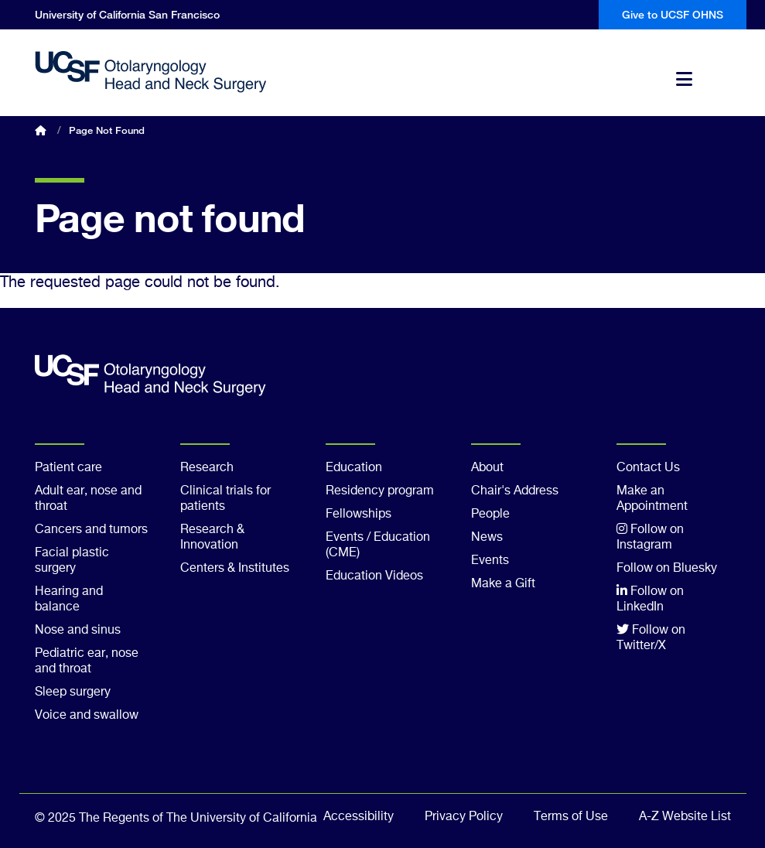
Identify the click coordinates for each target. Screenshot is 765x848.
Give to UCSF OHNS (672, 14)
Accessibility (358, 817)
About (487, 468)
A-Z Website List (685, 817)
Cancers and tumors (91, 530)
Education (354, 468)
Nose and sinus (78, 630)
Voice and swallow (86, 716)
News (487, 538)
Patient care (68, 468)
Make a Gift (503, 584)
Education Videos (374, 576)
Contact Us (648, 468)
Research (207, 468)
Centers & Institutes (234, 568)
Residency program (380, 491)
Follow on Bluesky (666, 568)
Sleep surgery (73, 692)
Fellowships (358, 514)
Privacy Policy (464, 817)
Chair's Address (514, 491)
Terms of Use (571, 817)
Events (490, 561)
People (490, 514)
